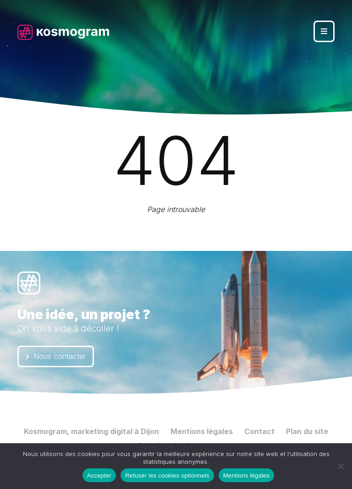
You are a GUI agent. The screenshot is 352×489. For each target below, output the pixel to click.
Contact (259, 431)
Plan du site (307, 431)
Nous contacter (56, 356)
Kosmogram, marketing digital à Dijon (91, 431)
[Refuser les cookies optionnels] (340, 466)
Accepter (99, 475)
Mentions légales (201, 431)
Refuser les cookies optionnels (167, 475)
